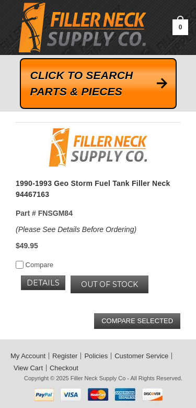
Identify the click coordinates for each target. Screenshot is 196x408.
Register (64, 355)
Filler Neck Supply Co (98, 378)
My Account (27, 355)
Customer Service (141, 355)
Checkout (64, 368)
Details (43, 283)
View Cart (28, 368)
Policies (96, 355)
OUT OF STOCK (109, 284)
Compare (34, 265)
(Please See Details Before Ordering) (76, 229)
